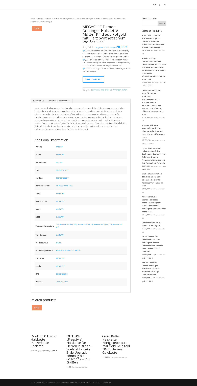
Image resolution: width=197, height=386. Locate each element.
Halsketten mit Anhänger (60, 19)
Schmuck (40, 19)
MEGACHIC (60, 154)
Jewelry (59, 243)
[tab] (39, 101)
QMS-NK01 (60, 209)
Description (38, 101)
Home (33, 19)
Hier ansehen (93, 79)
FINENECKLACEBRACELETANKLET (68, 250)
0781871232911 (62, 170)
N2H (155, 5)
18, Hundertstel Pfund (64, 186)
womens (59, 162)
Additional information (59, 101)
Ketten (47, 19)
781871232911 (62, 274)
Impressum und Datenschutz (75, 382)
